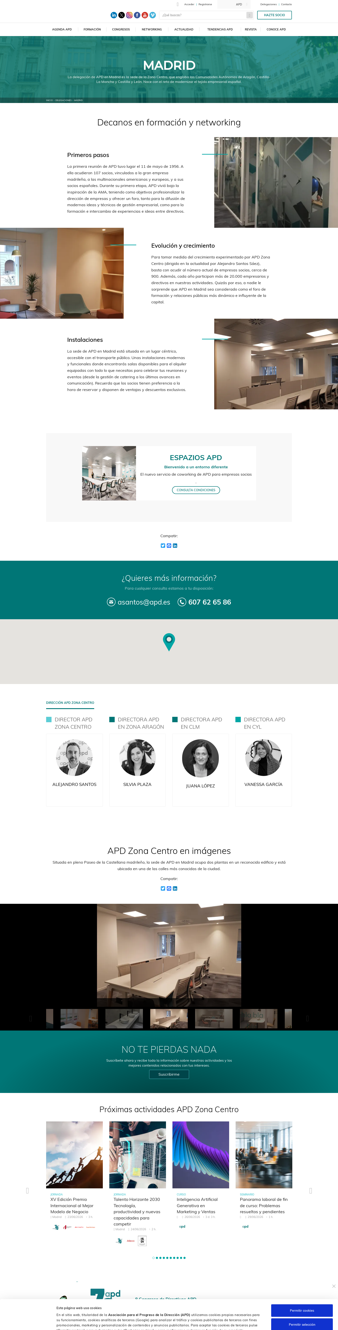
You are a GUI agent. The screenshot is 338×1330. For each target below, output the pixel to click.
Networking (152, 29)
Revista (251, 29)
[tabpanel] (74, 1179)
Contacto (286, 4)
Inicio (49, 100)
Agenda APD (62, 29)
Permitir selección (302, 1297)
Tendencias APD (220, 29)
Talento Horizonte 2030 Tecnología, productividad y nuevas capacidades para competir (137, 1212)
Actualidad (183, 29)
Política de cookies (228, 1307)
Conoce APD (276, 29)
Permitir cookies (302, 1282)
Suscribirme (169, 1074)
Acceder (189, 4)
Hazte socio (274, 15)
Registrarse (205, 4)
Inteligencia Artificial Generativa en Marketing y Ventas (197, 1205)
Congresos (121, 29)
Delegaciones (268, 4)
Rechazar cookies (302, 1311)
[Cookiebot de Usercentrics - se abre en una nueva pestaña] (28, 1321)
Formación (92, 29)
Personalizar (229, 1321)
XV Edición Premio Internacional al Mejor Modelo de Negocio (71, 1205)
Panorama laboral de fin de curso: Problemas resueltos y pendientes (264, 1205)
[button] (153, 1258)
